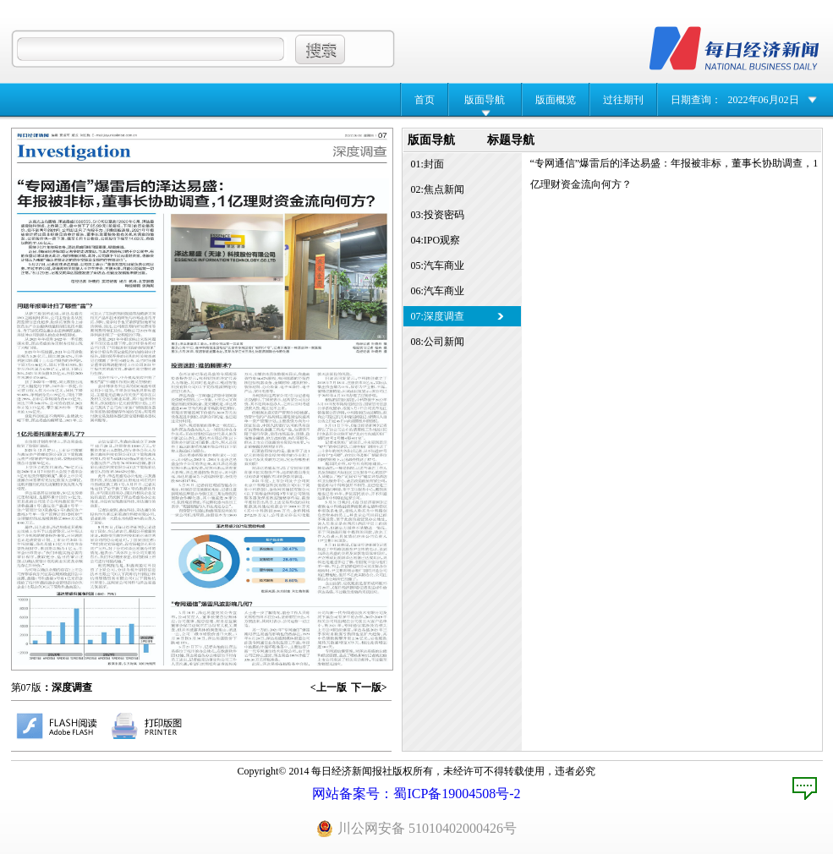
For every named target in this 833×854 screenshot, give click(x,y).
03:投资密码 (437, 215)
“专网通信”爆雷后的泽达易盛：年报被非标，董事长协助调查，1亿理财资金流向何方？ (674, 173)
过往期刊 (623, 100)
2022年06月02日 (763, 100)
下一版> (369, 687)
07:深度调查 (437, 316)
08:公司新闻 (437, 342)
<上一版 (328, 687)
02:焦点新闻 (437, 189)
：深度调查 (66, 687)
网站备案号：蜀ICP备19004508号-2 (416, 793)
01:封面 (427, 164)
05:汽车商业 (437, 265)
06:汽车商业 (437, 291)
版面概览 (555, 100)
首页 (424, 100)
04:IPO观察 (436, 240)
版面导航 (484, 100)
